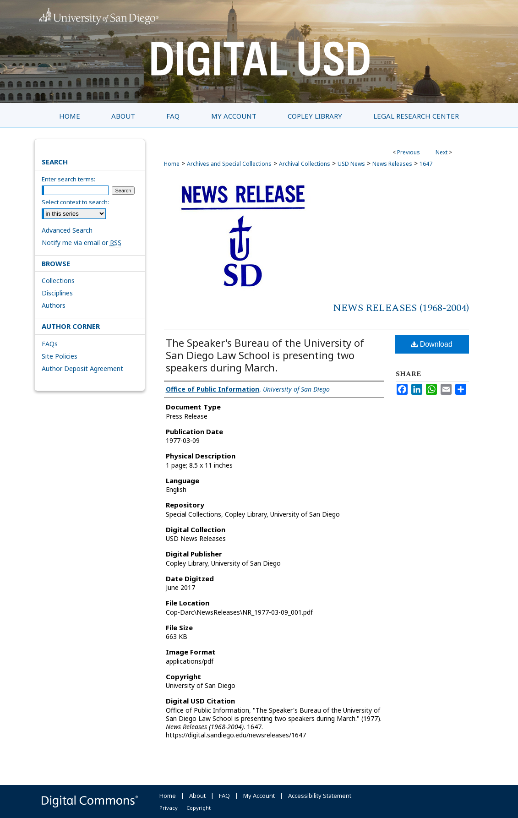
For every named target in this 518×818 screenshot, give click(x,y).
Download (432, 344)
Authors (53, 305)
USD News (351, 164)
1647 (426, 164)
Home (172, 164)
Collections (58, 280)
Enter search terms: (68, 179)
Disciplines (57, 293)
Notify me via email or (81, 242)
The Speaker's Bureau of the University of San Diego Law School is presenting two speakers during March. (265, 355)
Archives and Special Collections (229, 164)
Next (441, 152)
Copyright (198, 807)
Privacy (168, 807)
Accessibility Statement (319, 795)
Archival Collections (304, 164)
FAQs (50, 343)
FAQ (224, 795)
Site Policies (59, 356)
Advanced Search (67, 230)
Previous (408, 152)
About (197, 795)
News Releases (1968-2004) (401, 308)
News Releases (392, 164)
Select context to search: (75, 202)
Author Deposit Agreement (82, 368)
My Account (259, 795)
